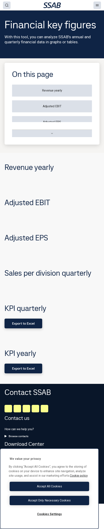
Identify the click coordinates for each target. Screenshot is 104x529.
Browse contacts (16, 436)
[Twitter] (35, 408)
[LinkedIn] (8, 408)
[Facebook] (17, 408)
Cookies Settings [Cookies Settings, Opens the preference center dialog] (49, 514)
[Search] (7, 5)
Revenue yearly (52, 90)
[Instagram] (26, 408)
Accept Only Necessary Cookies (49, 500)
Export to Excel (23, 323)
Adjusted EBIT (52, 106)
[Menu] (97, 5)
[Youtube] (44, 408)
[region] (49, 488)
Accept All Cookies (49, 486)
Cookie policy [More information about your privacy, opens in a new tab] (79, 475)
